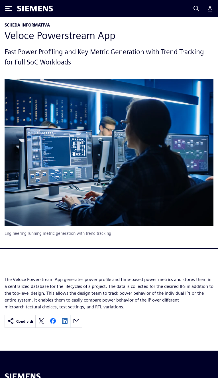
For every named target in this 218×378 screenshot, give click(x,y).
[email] (76, 321)
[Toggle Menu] (9, 9)
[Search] (196, 8)
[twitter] (41, 321)
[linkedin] (64, 321)
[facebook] (53, 321)
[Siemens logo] (35, 8)
